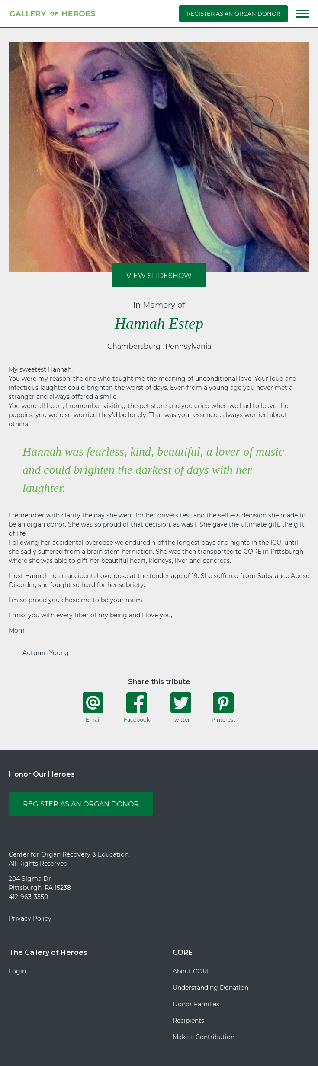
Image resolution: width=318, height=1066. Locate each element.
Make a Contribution (203, 1037)
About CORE (192, 971)
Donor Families (196, 1004)
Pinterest (223, 707)
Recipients (188, 1020)
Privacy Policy (30, 918)
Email (93, 707)
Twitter (180, 707)
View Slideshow (159, 276)
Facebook (137, 707)
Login (17, 971)
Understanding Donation (210, 988)
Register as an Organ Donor (233, 13)
